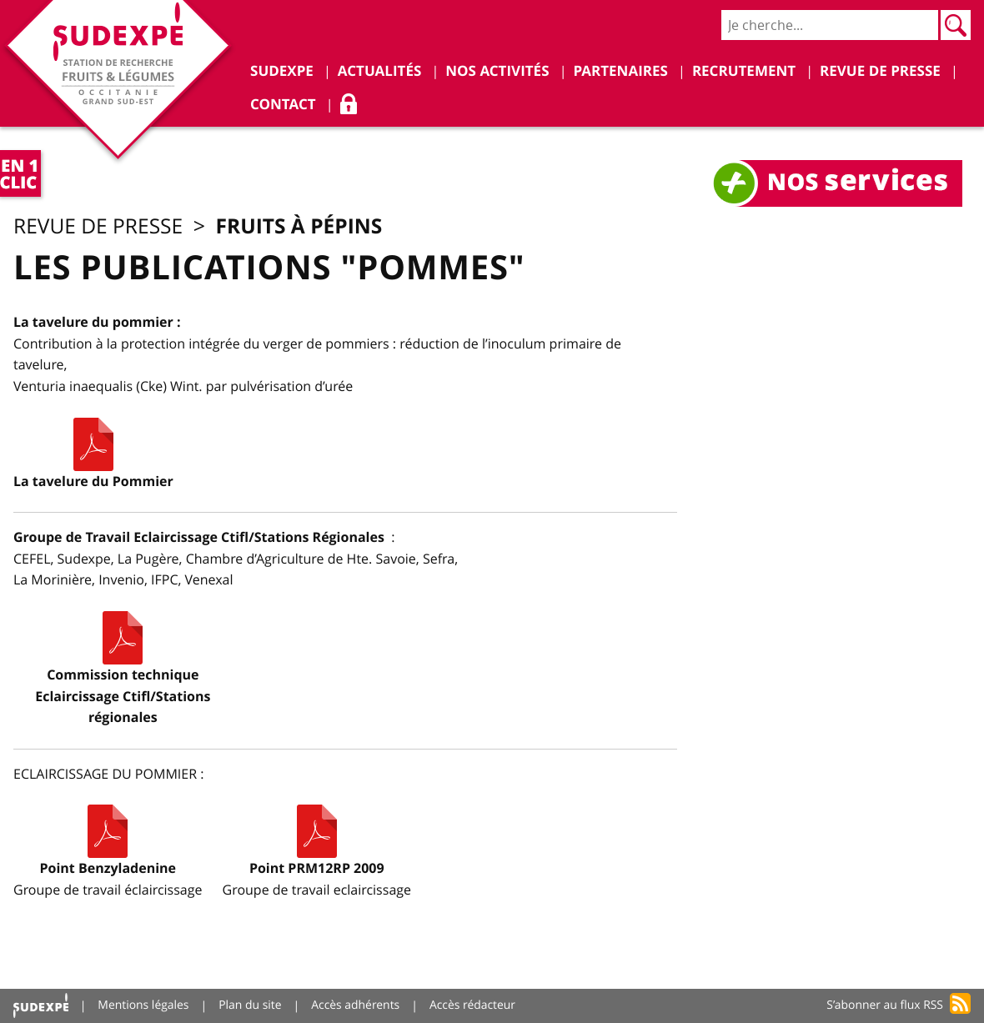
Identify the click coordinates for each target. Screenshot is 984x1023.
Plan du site (251, 1006)
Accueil (40, 1006)
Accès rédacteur (474, 1006)
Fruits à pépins (304, 226)
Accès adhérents (357, 1006)
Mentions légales (144, 1006)
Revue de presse (99, 227)
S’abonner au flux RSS (884, 1006)
